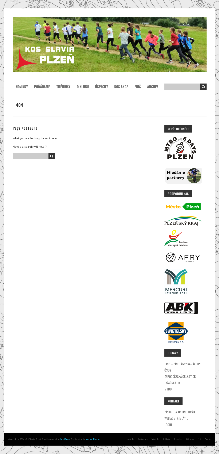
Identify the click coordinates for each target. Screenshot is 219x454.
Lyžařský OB (172, 382)
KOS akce (121, 86)
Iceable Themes (93, 439)
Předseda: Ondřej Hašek (180, 412)
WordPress (65, 439)
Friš (137, 86)
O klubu (83, 86)
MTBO (168, 389)
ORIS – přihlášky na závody (182, 363)
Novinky (22, 86)
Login (168, 424)
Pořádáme (42, 86)
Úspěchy (101, 86)
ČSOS (167, 370)
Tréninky (63, 86)
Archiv (152, 86)
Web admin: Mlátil (176, 418)
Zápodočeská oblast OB (180, 376)
